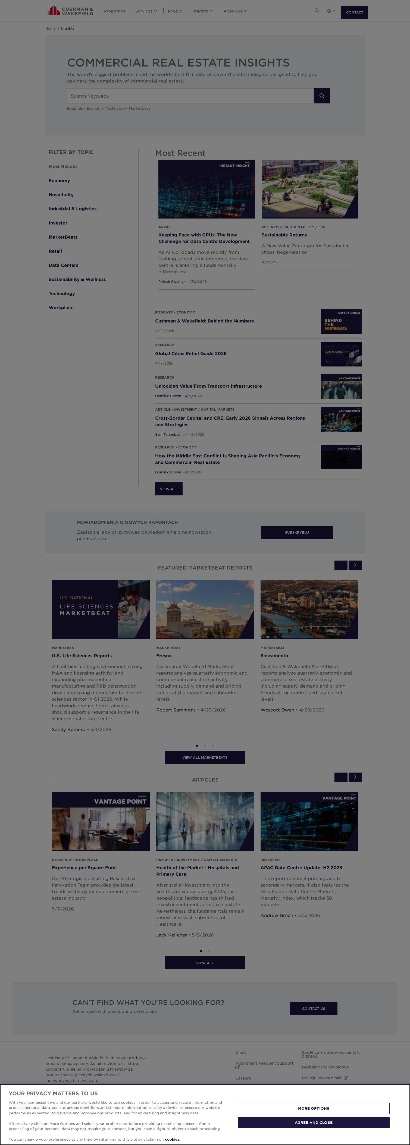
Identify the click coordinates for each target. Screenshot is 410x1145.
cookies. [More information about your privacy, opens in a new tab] (172, 1139)
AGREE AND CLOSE (314, 1122)
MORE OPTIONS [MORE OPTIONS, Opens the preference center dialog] (314, 1108)
